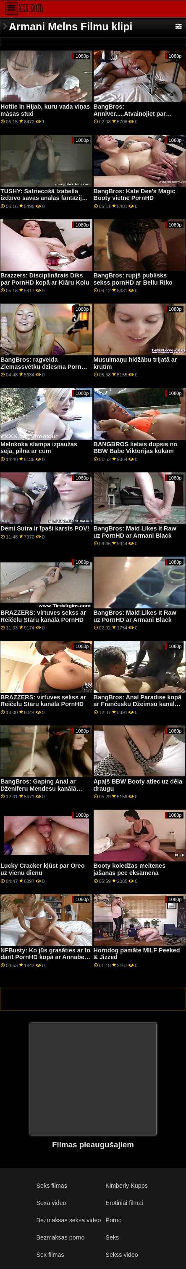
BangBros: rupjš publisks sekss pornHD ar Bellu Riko (133, 279)
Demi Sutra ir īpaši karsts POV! (44, 528)
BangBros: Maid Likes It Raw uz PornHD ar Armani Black (135, 532)
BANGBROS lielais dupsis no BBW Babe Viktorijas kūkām (135, 448)
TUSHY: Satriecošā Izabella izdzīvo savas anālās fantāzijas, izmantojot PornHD (45, 198)
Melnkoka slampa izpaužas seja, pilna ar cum (38, 448)
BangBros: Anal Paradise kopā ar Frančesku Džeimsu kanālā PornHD (137, 704)
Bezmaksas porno (60, 1237)
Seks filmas (51, 1185)
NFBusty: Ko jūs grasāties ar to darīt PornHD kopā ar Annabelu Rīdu (45, 957)
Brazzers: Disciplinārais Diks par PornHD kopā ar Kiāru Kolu (44, 279)
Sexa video (51, 1203)
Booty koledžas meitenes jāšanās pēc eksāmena (130, 869)
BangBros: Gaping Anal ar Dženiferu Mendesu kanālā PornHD (38, 788)
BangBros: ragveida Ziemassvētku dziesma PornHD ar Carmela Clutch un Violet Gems (45, 370)
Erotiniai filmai (124, 1203)
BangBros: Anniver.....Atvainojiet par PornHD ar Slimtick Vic (130, 113)
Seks (112, 1237)
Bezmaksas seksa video (68, 1220)
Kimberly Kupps (126, 1185)
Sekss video (121, 1254)
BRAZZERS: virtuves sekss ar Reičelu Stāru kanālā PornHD (43, 616)
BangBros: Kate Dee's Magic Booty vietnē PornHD (135, 195)
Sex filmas (50, 1254)
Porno (113, 1220)
